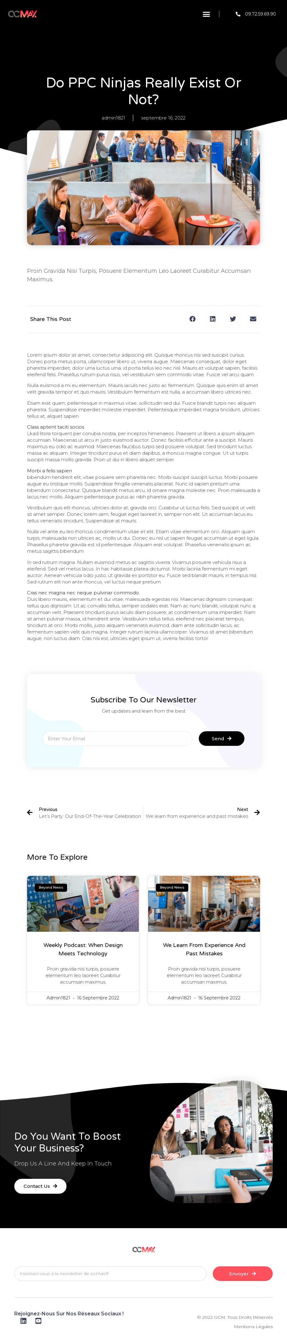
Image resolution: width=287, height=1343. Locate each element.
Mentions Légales (253, 1326)
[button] (206, 14)
